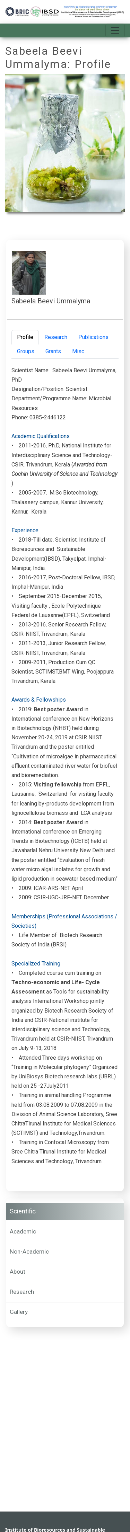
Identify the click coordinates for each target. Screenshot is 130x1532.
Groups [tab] (25, 351)
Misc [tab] (78, 351)
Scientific (23, 1211)
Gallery (19, 1311)
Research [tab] (55, 337)
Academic (23, 1231)
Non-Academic (29, 1251)
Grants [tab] (53, 351)
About (17, 1271)
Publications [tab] (93, 337)
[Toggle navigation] (115, 30)
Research (22, 1291)
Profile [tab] (25, 337)
